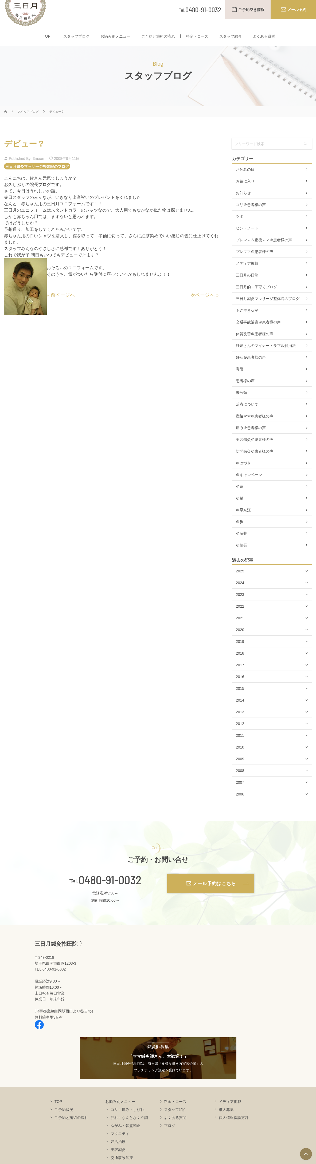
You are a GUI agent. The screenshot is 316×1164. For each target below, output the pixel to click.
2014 (240, 710)
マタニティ (120, 1144)
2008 (240, 781)
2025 (240, 581)
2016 (240, 687)
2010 (240, 757)
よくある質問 (264, 39)
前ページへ (63, 305)
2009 (240, 769)
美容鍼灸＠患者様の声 (254, 450)
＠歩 (239, 532)
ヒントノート (247, 238)
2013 (240, 722)
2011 (240, 746)
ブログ (169, 1136)
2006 (240, 804)
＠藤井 (241, 544)
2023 (240, 605)
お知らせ (243, 203)
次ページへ (202, 305)
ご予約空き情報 (251, 9)
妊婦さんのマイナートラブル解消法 (266, 356)
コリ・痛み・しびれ (127, 1120)
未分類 (241, 403)
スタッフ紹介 (230, 39)
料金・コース (197, 39)
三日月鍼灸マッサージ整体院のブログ (37, 177)
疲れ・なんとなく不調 (129, 1128)
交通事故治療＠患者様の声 (258, 332)
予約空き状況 (247, 321)
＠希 (239, 508)
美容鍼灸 (118, 1160)
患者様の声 (245, 391)
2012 (240, 734)
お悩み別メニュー (115, 39)
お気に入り (245, 191)
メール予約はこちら (214, 893)
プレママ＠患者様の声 (254, 262)
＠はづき (243, 473)
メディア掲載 (247, 274)
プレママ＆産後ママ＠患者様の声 (264, 250)
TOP (46, 39)
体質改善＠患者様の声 (254, 344)
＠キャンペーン (249, 485)
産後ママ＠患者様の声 (254, 426)
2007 (240, 793)
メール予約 (296, 9)
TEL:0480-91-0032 (50, 979)
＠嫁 (239, 497)
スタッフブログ (76, 39)
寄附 (239, 379)
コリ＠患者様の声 (251, 215)
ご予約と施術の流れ (158, 39)
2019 (240, 652)
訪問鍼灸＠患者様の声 (254, 462)
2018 (240, 664)
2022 (240, 617)
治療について (247, 415)
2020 (240, 640)
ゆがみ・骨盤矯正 (126, 1136)
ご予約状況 (63, 1120)
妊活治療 (118, 1152)
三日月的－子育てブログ (256, 297)
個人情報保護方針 (234, 1128)
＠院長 (241, 555)
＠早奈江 (243, 520)
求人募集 (226, 1120)
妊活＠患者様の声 (251, 368)
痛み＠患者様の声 (251, 438)
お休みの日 (245, 180)
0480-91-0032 (110, 890)
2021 (240, 628)
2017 (240, 675)
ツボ (239, 227)
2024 (240, 593)
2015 (240, 699)
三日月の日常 (247, 285)
